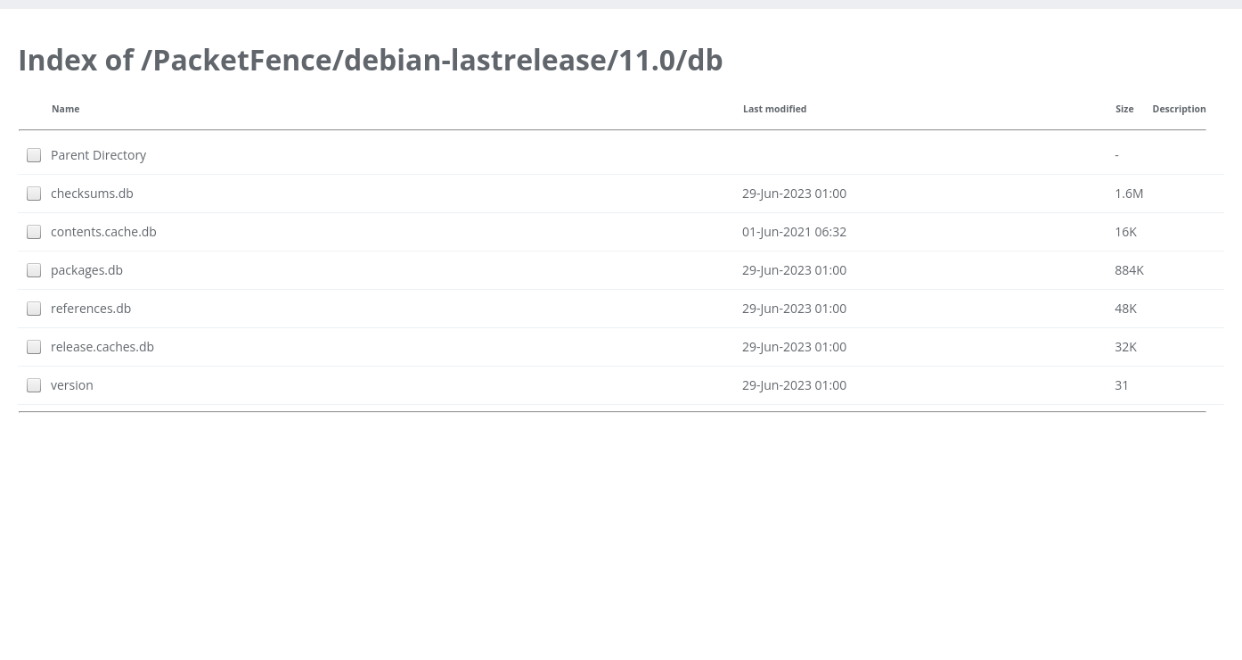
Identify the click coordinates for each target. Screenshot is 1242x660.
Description (1179, 109)
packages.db (87, 269)
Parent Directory (98, 154)
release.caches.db (102, 346)
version (72, 384)
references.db (91, 308)
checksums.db (92, 193)
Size (1124, 109)
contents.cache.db (104, 231)
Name (65, 109)
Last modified (775, 109)
